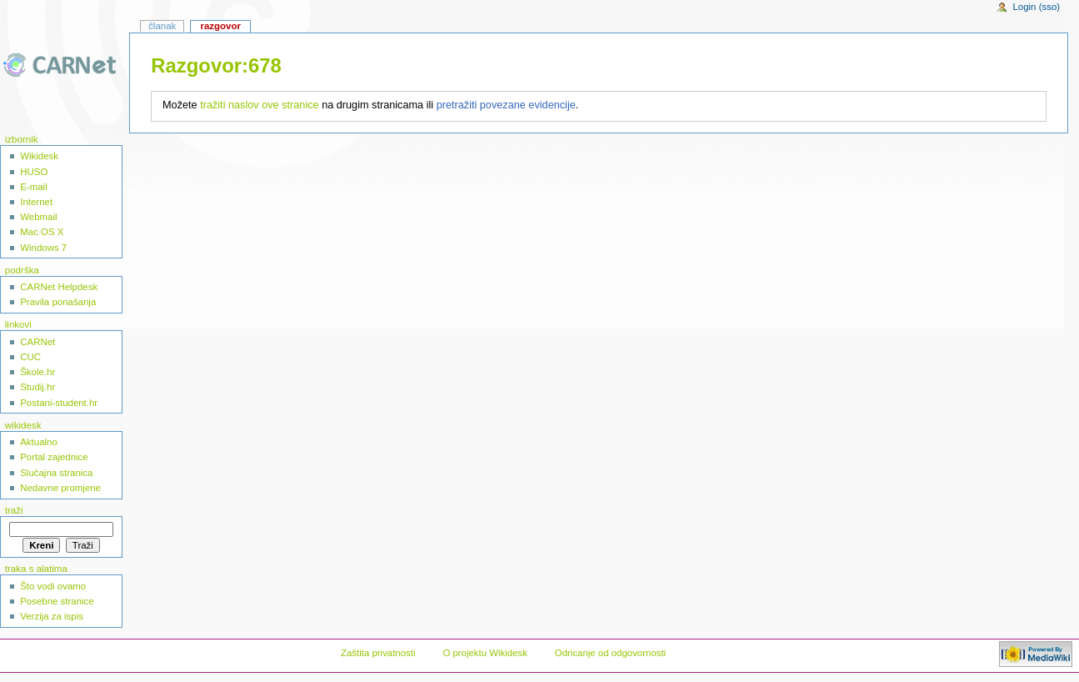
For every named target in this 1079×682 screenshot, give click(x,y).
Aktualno (38, 442)
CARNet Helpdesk (58, 287)
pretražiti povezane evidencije (506, 105)
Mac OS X (41, 232)
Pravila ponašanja (58, 302)
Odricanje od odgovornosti (610, 653)
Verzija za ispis (51, 616)
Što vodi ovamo (53, 586)
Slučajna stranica (56, 473)
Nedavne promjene (60, 488)
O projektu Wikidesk (484, 653)
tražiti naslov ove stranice (259, 105)
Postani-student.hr (58, 403)
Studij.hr (37, 387)
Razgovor (220, 26)
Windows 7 (43, 248)
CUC (30, 357)
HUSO (33, 172)
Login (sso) (1036, 7)
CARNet (37, 342)
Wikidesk (39, 156)
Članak (162, 26)
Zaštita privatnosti (378, 653)
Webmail (38, 217)
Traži (14, 510)
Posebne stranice (57, 601)
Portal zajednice (54, 457)
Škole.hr (37, 372)
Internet (36, 202)
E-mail (33, 187)
